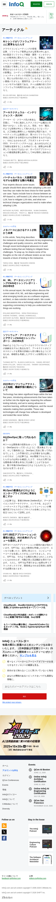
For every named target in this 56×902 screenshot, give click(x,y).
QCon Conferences (10, 780)
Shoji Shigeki (25, 574)
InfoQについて (8, 799)
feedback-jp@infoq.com (11, 878)
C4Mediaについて (10, 804)
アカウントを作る (10, 770)
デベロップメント (13, 598)
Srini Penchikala (30, 313)
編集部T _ (28, 517)
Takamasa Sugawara (35, 318)
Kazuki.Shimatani (30, 95)
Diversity (6, 809)
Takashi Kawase (41, 213)
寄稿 (4, 790)
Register (36, 4)
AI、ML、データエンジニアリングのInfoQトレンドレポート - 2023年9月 (20, 283)
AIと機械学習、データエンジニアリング (17, 38)
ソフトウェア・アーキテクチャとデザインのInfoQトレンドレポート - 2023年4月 (19, 338)
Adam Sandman (10, 420)
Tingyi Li (23, 213)
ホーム (5, 766)
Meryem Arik (26, 210)
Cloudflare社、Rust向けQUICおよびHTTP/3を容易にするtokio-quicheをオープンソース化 (26, 606)
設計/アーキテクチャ (10, 109)
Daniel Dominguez (27, 316)
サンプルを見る (28, 655)
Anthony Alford (11, 210)
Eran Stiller (9, 364)
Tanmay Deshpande (41, 364)
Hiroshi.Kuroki (30, 160)
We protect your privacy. (12, 702)
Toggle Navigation (4, 4)
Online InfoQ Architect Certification (40, 779)
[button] (24, 696)
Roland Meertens (11, 313)
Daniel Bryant (43, 362)
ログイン (6, 775)
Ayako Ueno (29, 420)
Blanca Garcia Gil (26, 362)
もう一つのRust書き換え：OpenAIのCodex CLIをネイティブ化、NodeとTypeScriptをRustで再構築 (26, 626)
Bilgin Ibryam (9, 95)
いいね (9, 102)
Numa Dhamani (40, 210)
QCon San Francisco (39, 801)
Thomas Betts (9, 160)
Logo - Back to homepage (16, 4)
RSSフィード (27, 28)
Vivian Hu (7, 574)
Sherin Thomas (10, 316)
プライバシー (7, 897)
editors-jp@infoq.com (37, 878)
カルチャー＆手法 (9, 226)
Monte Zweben (10, 517)
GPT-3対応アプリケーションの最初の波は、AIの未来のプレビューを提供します (19, 537)
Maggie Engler (10, 213)
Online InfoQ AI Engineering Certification (41, 791)
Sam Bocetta (9, 473)
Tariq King (8, 263)
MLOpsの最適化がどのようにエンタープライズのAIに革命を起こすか (19, 493)
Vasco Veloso (23, 364)
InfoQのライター (9, 794)
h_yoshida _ (27, 473)
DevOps (6, 434)
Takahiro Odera (27, 263)
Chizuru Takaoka (16, 367)
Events (5, 785)
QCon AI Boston (42, 769)
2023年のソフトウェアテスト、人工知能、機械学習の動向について (20, 387)
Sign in (49, 4)
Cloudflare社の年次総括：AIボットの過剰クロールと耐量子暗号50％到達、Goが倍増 (25, 616)
